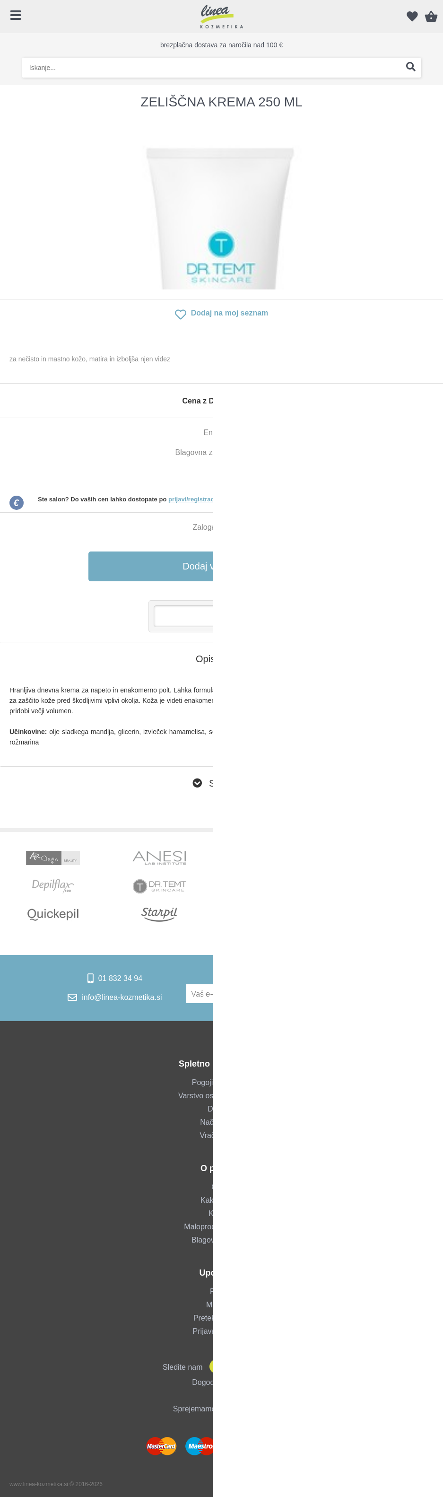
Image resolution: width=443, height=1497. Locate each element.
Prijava (221, 1291)
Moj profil (221, 1305)
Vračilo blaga (221, 1135)
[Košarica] (431, 16)
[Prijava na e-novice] (366, 993)
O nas (221, 1187)
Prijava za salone (222, 1331)
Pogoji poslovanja (221, 1082)
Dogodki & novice (221, 1382)
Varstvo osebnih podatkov (221, 1096)
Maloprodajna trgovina (221, 1227)
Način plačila (221, 1122)
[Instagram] (233, 1367)
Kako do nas (221, 1200)
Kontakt (221, 1213)
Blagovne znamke (221, 1240)
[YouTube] (252, 1367)
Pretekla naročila (221, 1318)
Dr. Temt (254, 452)
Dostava (221, 1109)
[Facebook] (214, 1367)
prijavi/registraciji (193, 499)
